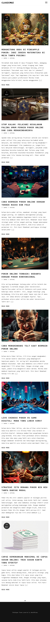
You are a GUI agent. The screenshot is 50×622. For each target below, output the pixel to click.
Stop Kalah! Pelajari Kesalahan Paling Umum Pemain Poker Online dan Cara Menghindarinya (22, 127)
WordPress (34, 612)
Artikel (12, 58)
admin (5, 58)
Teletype (15, 612)
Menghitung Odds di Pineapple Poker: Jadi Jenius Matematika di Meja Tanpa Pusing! (23, 52)
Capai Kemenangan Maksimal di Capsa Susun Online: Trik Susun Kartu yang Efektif (25, 560)
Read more (5, 85)
